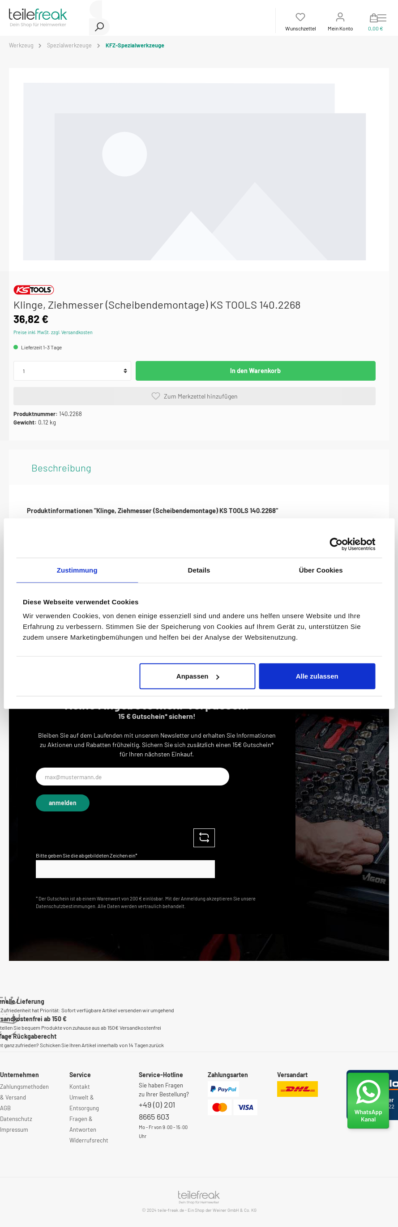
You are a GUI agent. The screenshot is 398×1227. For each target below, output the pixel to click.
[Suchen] (99, 26)
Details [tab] (199, 569)
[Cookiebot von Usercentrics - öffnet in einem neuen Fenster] (336, 544)
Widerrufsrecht (88, 1140)
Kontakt (79, 1086)
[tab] (61, 467)
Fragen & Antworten (82, 1124)
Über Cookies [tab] (321, 569)
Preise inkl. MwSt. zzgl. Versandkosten (53, 332)
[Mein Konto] (340, 20)
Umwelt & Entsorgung (84, 1103)
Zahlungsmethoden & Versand (24, 1092)
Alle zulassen (317, 676)
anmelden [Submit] (63, 803)
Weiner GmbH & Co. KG (235, 1210)
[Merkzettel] (300, 20)
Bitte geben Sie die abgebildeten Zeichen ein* (86, 855)
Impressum (14, 1129)
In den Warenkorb (255, 370)
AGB (5, 1108)
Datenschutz (16, 1118)
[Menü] (382, 18)
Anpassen (197, 676)
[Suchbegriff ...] (96, 9)
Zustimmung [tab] (77, 569)
